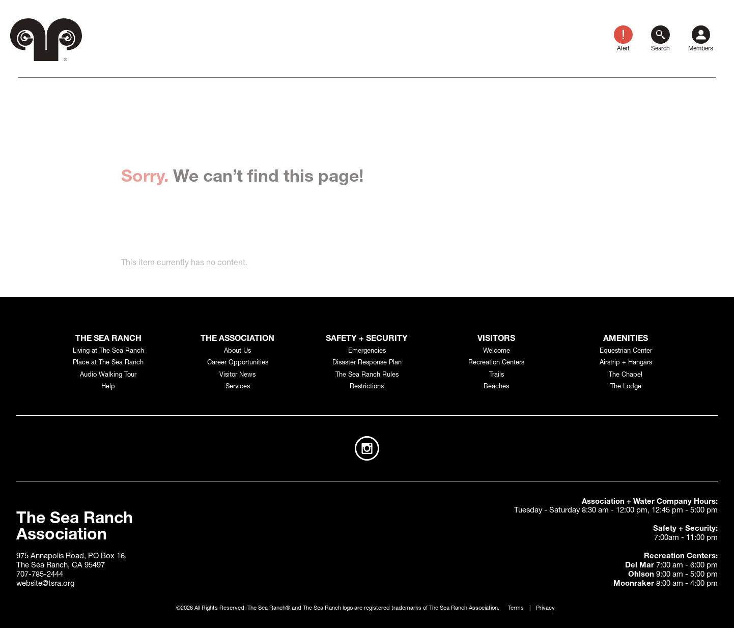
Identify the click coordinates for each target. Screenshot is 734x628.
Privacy (545, 608)
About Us (237, 351)
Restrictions (367, 387)
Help (108, 387)
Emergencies (367, 351)
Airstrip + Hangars (626, 363)
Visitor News (237, 375)
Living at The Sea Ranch (108, 351)
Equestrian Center (626, 351)
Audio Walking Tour (108, 375)
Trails (496, 375)
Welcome (496, 351)
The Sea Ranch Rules (367, 375)
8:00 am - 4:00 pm (665, 584)
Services (237, 387)
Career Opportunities (237, 363)
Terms (516, 608)
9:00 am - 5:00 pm (673, 575)
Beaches (496, 387)
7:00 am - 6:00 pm (671, 565)
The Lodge (625, 387)
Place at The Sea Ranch (108, 363)
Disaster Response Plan (367, 363)
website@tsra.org (45, 584)
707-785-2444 (39, 575)
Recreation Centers (496, 363)
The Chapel (625, 375)
